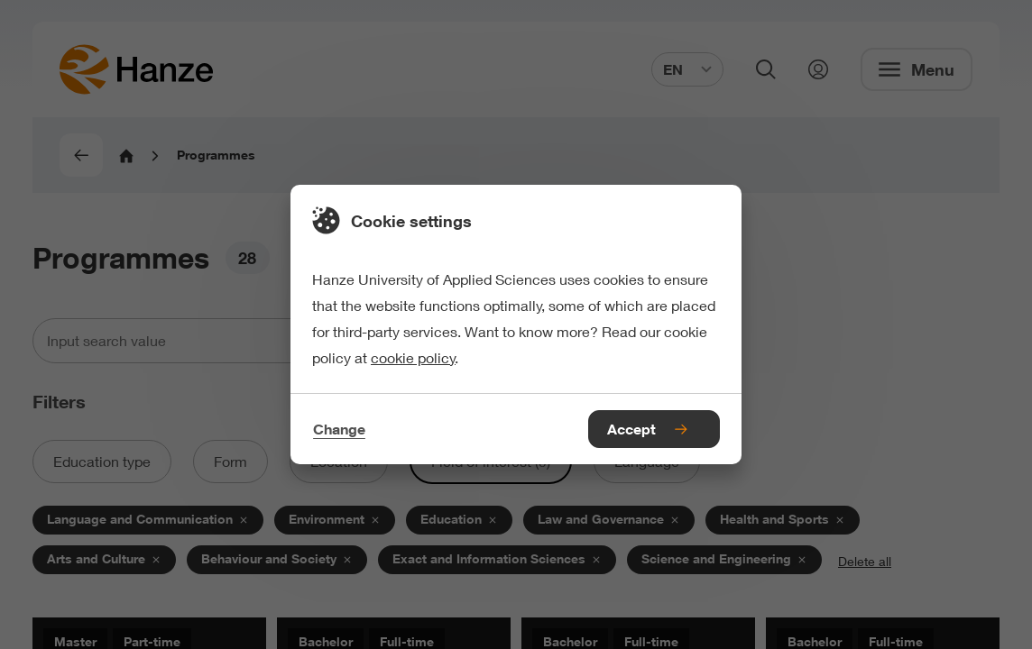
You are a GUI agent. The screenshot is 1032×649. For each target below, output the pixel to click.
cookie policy (413, 357)
